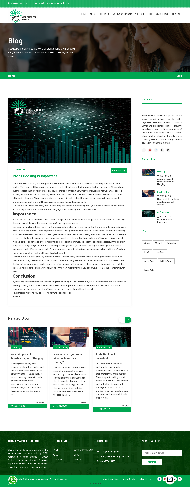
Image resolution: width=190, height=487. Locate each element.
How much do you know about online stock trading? (67, 358)
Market (158, 243)
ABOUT (93, 14)
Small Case (162, 14)
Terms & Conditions (110, 479)
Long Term (160, 252)
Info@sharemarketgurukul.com (54, 3)
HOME (83, 14)
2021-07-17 (103, 409)
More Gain (149, 270)
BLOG (150, 14)
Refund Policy (145, 479)
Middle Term (166, 261)
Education (171, 243)
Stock (147, 243)
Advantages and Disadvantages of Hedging (165, 182)
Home (11, 76)
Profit (147, 252)
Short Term (149, 261)
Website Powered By (95, 483)
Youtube (139, 14)
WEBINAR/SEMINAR (83, 450)
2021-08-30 (18, 406)
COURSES (105, 14)
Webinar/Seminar (122, 14)
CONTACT (177, 14)
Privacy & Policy (129, 479)
